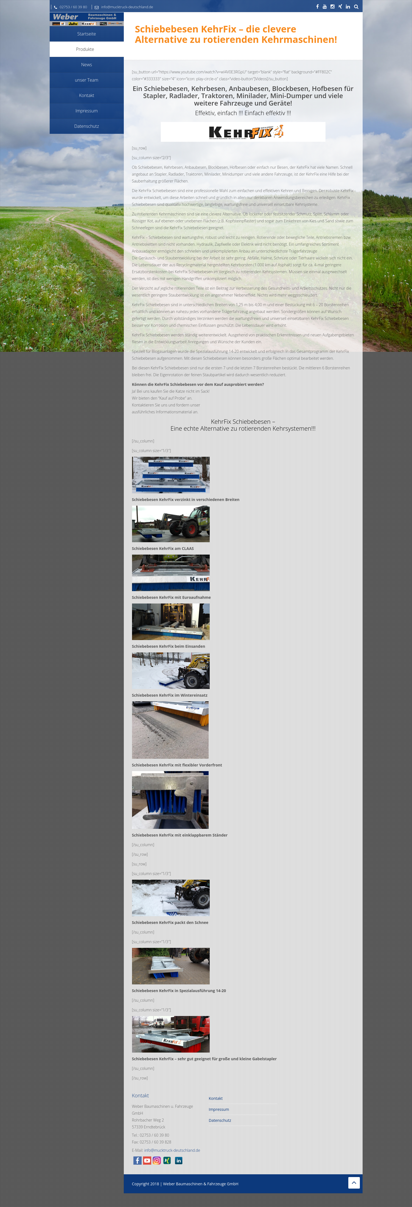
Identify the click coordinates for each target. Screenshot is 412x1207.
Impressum (219, 1109)
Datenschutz (220, 1120)
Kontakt (216, 1098)
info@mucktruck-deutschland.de (122, 6)
